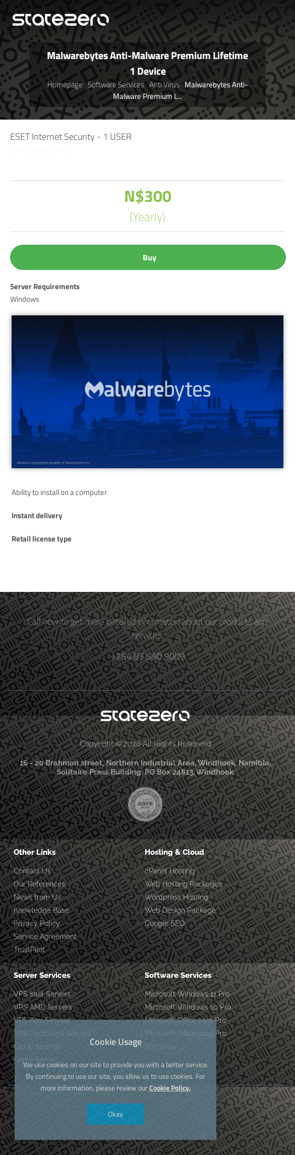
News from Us (37, 897)
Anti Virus (164, 84)
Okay (115, 1114)
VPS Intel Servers (42, 994)
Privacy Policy (37, 923)
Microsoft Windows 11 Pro (187, 994)
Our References (39, 884)
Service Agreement (45, 936)
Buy (149, 257)
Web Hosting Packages (183, 884)
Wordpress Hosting (176, 897)
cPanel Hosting (170, 871)
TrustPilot (29, 950)
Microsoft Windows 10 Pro (188, 1007)
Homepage (65, 84)
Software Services (116, 84)
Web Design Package (180, 910)
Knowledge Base (41, 910)
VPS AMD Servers (43, 1007)
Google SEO (165, 923)
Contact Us (32, 871)
